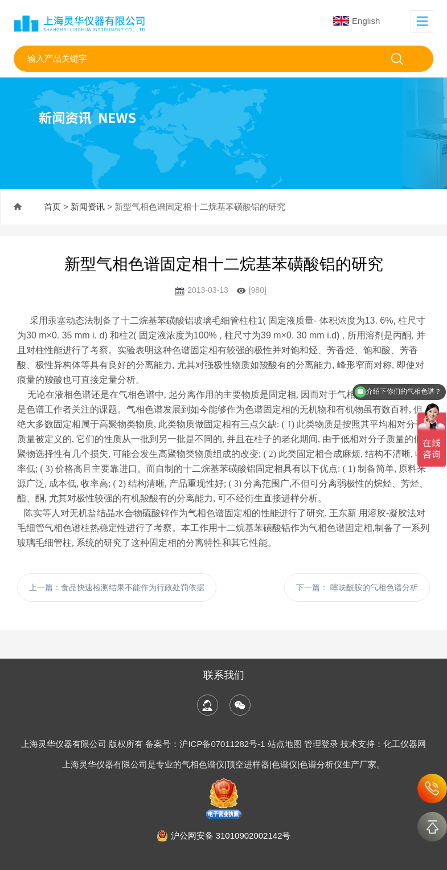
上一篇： (116, 587)
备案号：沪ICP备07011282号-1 (206, 744)
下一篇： (357, 587)
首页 (52, 206)
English (356, 21)
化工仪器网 (404, 744)
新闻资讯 (88, 206)
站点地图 (285, 744)
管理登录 (321, 744)
